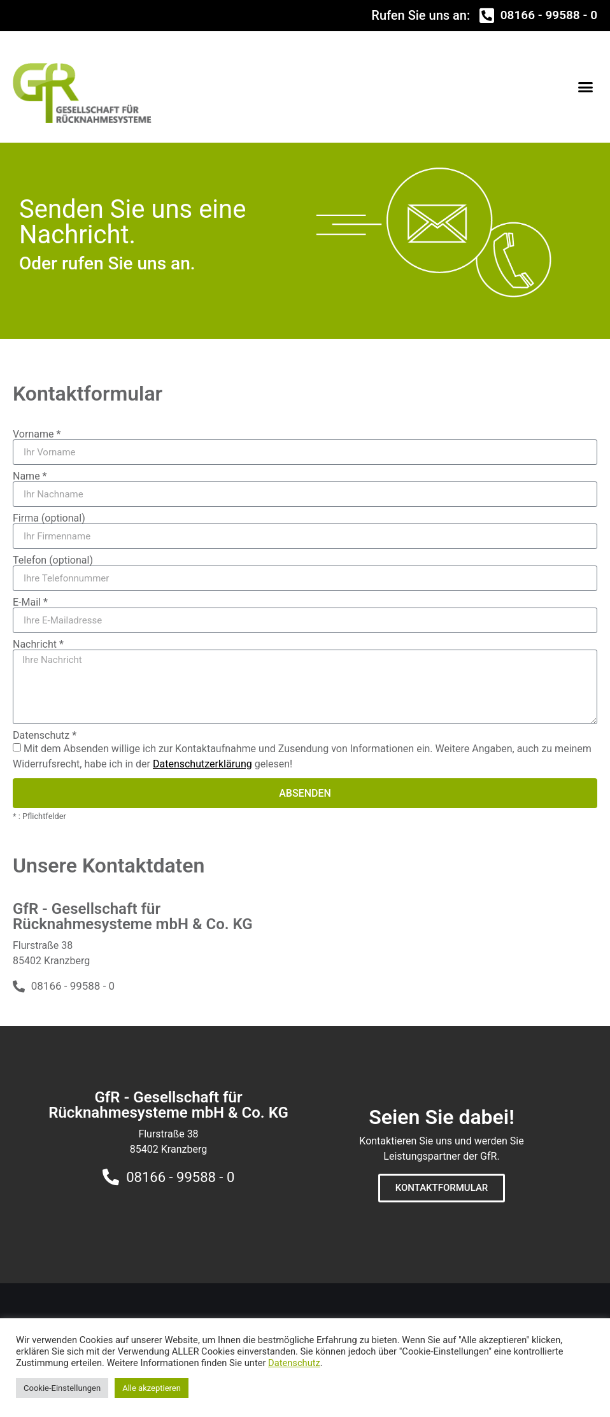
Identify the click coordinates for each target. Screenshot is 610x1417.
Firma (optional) (49, 518)
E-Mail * (30, 602)
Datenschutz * (44, 735)
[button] (586, 87)
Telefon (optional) (53, 560)
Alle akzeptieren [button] (151, 1388)
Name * (30, 476)
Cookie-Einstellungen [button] (62, 1388)
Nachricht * (38, 644)
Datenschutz (294, 1363)
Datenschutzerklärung (202, 764)
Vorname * (36, 434)
